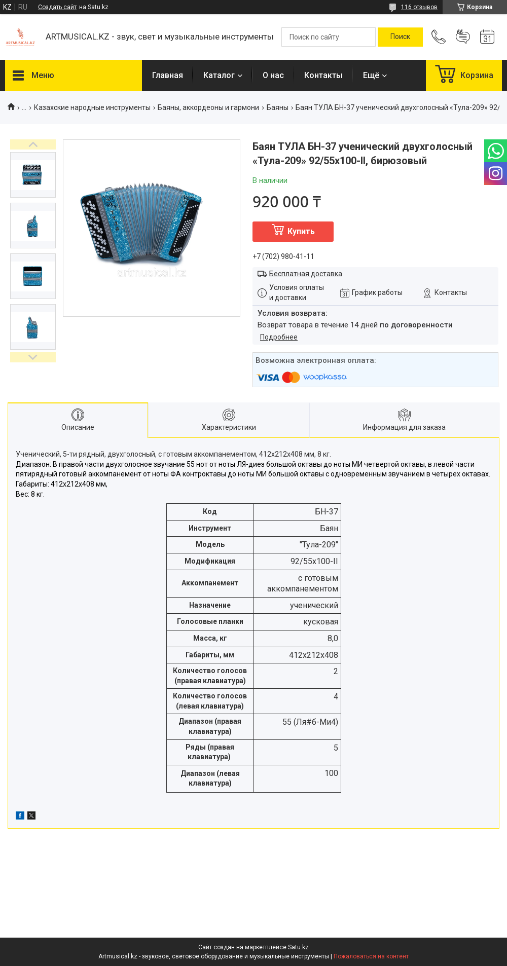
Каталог (219, 75)
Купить (301, 231)
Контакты (323, 75)
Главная (167, 75)
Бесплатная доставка (305, 274)
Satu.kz (298, 947)
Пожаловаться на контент (371, 956)
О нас (273, 75)
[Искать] (400, 37)
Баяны (277, 107)
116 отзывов (419, 7)
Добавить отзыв (463, 37)
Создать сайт (57, 7)
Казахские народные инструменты (92, 107)
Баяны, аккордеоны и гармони (208, 107)
